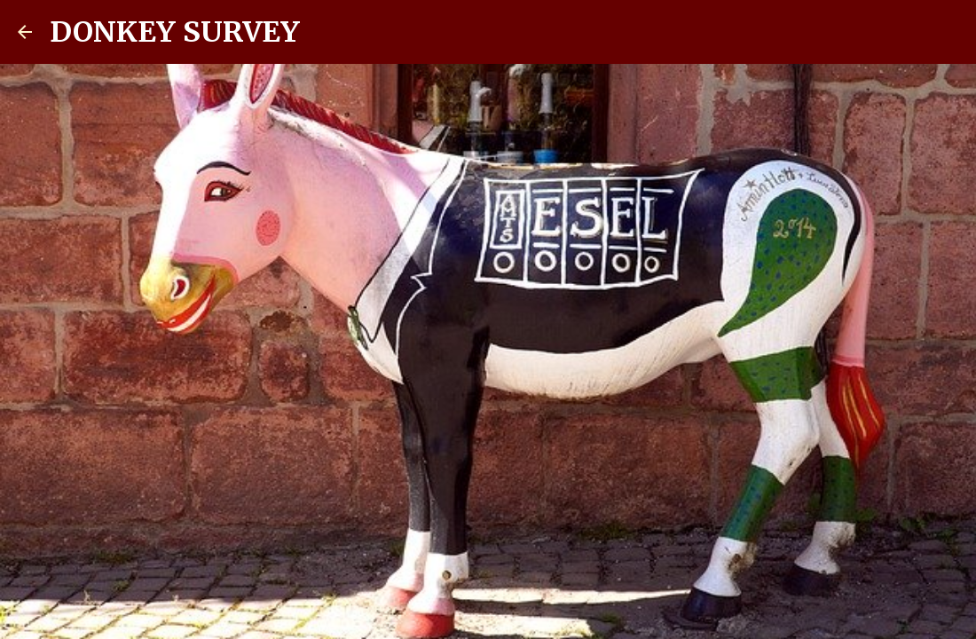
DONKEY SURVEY (175, 32)
